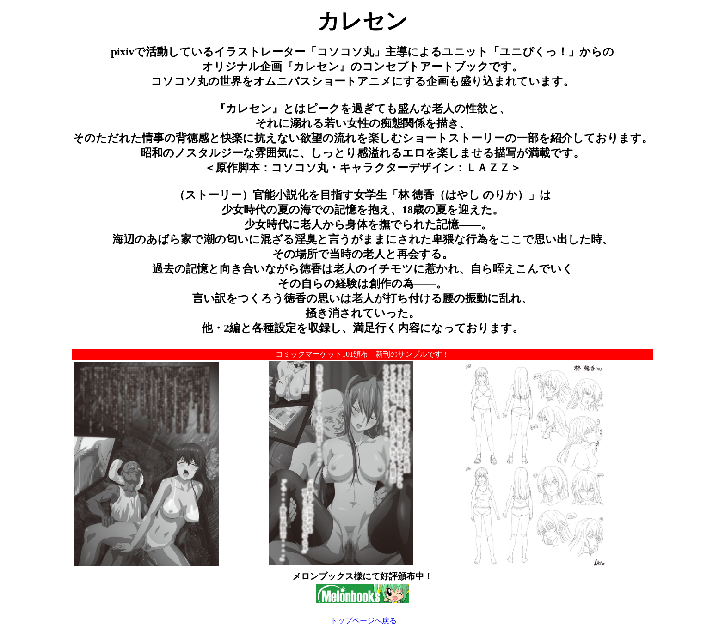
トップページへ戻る (363, 621)
